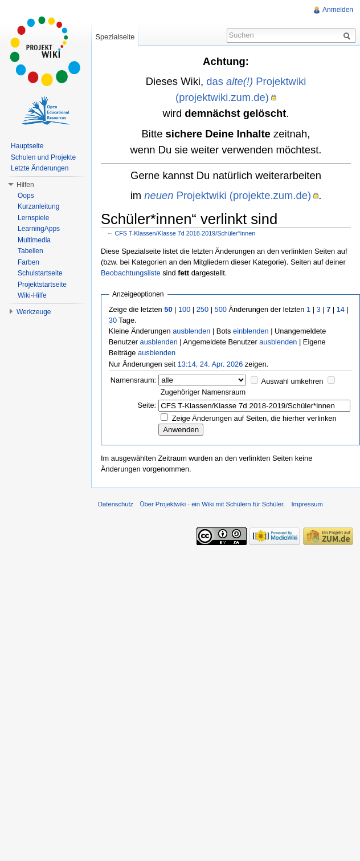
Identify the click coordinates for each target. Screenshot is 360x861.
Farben (28, 262)
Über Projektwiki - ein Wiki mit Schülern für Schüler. (212, 504)
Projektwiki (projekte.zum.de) (227, 195)
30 (113, 320)
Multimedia (34, 240)
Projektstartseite (42, 285)
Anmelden (337, 10)
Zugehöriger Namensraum (203, 392)
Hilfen (25, 185)
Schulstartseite (40, 273)
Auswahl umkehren (292, 381)
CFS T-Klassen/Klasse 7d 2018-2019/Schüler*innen (185, 233)
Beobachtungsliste (131, 273)
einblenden (251, 331)
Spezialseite (114, 37)
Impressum (306, 504)
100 (184, 309)
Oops (26, 196)
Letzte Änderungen (39, 168)
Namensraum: (133, 380)
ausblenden (191, 331)
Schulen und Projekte (43, 157)
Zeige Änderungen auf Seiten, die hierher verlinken (254, 418)
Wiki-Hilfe (32, 295)
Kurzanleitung (38, 206)
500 (221, 309)
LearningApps (39, 229)
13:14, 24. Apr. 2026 (210, 364)
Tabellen (30, 251)
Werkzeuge (34, 312)
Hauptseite (27, 146)
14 (341, 309)
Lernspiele (33, 218)
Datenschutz (115, 504)
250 (202, 309)
